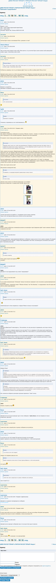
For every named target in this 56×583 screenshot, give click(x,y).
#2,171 (1, 234)
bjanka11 (2, 246)
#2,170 (1, 222)
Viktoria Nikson (4, 44)
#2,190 (1, 530)
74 (15, 16)
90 (20, 16)
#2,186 (1, 486)
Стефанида (3, 320)
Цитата (6, 23)
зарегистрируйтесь (46, 565)
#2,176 (1, 311)
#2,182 (1, 423)
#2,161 (1, 22)
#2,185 (1, 470)
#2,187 (1, 496)
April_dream (3, 290)
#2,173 (1, 266)
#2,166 (1, 94)
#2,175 (1, 291)
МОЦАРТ (2, 220)
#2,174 (1, 277)
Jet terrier (3, 34)
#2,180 (1, 399)
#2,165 (1, 82)
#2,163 (1, 46)
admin (2, 20)
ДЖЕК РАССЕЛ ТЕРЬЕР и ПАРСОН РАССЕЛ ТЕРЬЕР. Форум (28, 1)
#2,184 (1, 444)
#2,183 (1, 433)
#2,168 (1, 128)
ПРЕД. (2, 16)
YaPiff (2, 109)
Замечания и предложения (8, 9)
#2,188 (1, 508)
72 (9, 16)
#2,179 (1, 364)
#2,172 (1, 247)
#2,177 (1, 321)
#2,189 (1, 519)
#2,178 (1, 344)
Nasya (2, 410)
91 (23, 16)
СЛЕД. (26, 16)
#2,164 (1, 57)
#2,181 (1, 411)
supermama (3, 421)
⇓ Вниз (54, 8)
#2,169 (1, 210)
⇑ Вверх (53, 544)
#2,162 (1, 36)
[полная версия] (28, 6)
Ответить (2, 23)
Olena (2, 92)
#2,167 (1, 110)
